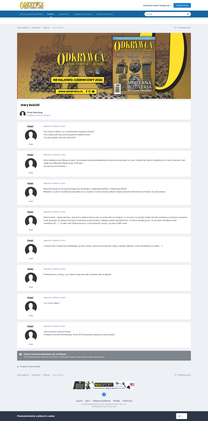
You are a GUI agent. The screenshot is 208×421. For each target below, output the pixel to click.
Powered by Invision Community (104, 406)
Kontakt (116, 401)
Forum (50, 15)
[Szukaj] (158, 14)
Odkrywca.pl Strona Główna (31, 14)
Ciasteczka (127, 401)
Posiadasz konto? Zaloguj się (157, 5)
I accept (183, 416)
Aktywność (64, 14)
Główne (47, 115)
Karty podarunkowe (105, 14)
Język (79, 401)
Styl (87, 401)
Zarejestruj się (182, 5)
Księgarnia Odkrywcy (83, 14)
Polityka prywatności (102, 401)
